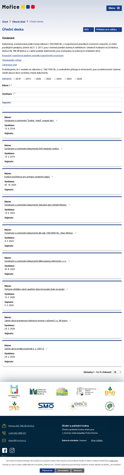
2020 (38, 79)
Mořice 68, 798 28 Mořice (21, 426)
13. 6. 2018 (9, 128)
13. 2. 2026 (9, 297)
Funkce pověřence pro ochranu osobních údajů (29, 176)
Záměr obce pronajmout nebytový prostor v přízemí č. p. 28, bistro (38, 320)
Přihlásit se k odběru (108, 29)
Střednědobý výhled (11, 60)
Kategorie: (7, 78)
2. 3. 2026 (9, 305)
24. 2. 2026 (9, 328)
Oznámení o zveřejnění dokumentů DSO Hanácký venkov (33, 148)
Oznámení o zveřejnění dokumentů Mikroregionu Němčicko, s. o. (37, 261)
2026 (79, 79)
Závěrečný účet (9, 65)
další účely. (114, 461)
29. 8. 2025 (9, 269)
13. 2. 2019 (9, 156)
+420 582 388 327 (17, 433)
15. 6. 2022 (9, 213)
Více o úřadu (96, 440)
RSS (89, 29)
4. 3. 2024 (9, 241)
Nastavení (78, 470)
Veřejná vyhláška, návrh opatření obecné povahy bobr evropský (36, 289)
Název (6, 85)
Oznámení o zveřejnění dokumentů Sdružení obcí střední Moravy (37, 205)
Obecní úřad (18, 21)
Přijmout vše (47, 470)
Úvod (5, 21)
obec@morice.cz (17, 440)
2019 (28, 79)
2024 (59, 79)
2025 (69, 79)
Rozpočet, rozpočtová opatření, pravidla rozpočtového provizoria (32, 55)
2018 (18, 79)
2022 (48, 79)
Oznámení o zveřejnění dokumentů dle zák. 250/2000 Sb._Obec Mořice (40, 233)
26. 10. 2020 (10, 185)
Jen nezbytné (63, 470)
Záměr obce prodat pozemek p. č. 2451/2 (26, 348)
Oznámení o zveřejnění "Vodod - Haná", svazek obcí (31, 120)
